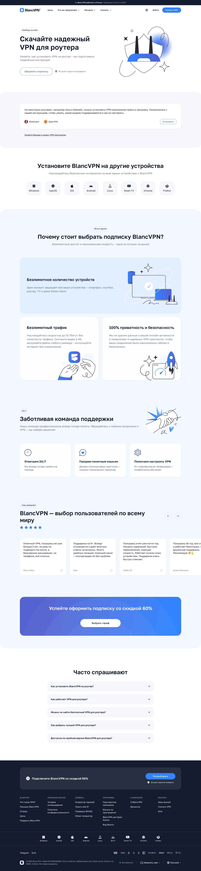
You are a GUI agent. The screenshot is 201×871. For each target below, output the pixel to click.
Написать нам (150, 862)
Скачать (106, 10)
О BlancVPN (136, 802)
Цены (50, 10)
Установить (168, 121)
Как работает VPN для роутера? (100, 703)
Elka (93, 574)
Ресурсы (90, 10)
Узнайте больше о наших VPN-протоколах (45, 135)
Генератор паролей (84, 802)
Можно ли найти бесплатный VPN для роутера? (100, 716)
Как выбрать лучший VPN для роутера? (100, 729)
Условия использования (55, 803)
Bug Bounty (108, 824)
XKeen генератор (83, 816)
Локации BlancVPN (29, 806)
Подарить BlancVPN (30, 820)
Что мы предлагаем (69, 10)
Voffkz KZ (143, 574)
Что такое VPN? (27, 802)
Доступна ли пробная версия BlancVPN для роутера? (100, 742)
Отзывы (23, 811)
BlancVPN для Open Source (112, 818)
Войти (156, 10)
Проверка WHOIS (83, 811)
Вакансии (135, 806)
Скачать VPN (164, 806)
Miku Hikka (43, 574)
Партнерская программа (109, 803)
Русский (174, 862)
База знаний (164, 802)
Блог (160, 811)
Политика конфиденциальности (58, 811)
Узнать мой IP (82, 806)
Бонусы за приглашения (109, 811)
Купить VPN (172, 10)
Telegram (24, 853)
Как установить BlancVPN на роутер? (100, 690)
